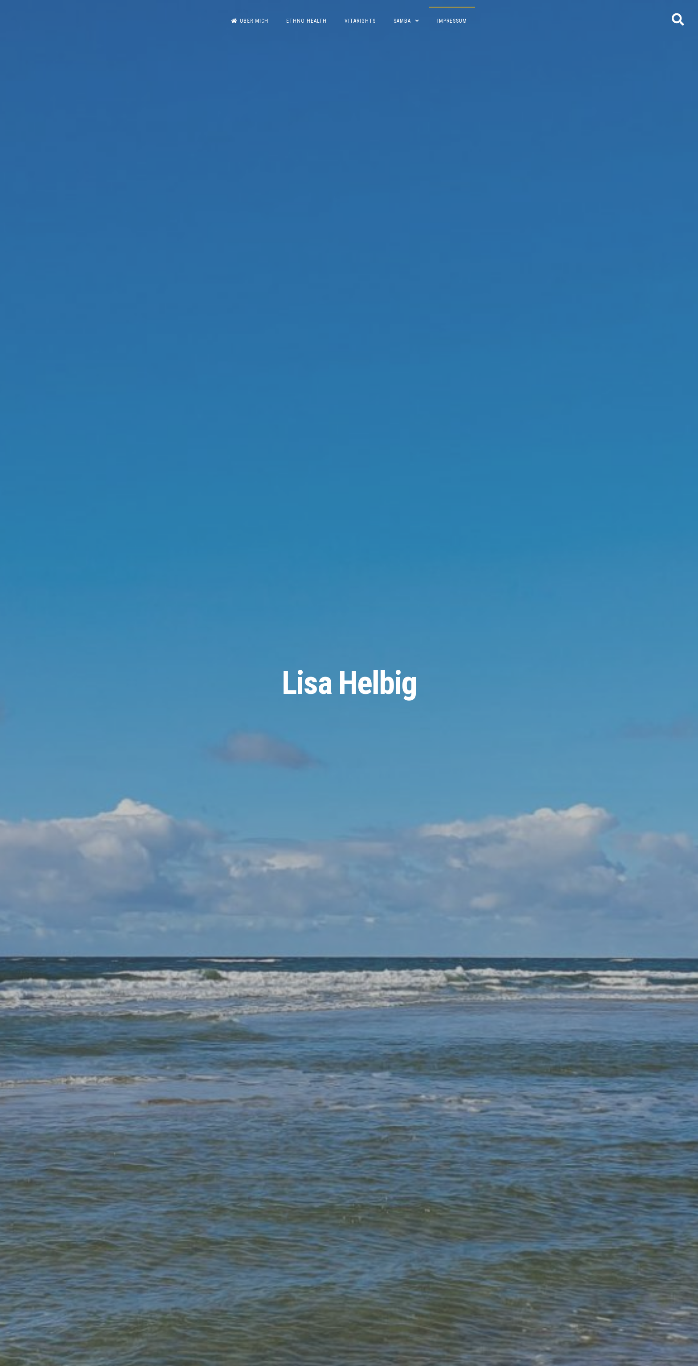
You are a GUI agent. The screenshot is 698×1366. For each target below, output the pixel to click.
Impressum (452, 21)
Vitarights (360, 21)
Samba (402, 21)
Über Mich (249, 21)
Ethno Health (306, 21)
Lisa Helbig (349, 683)
